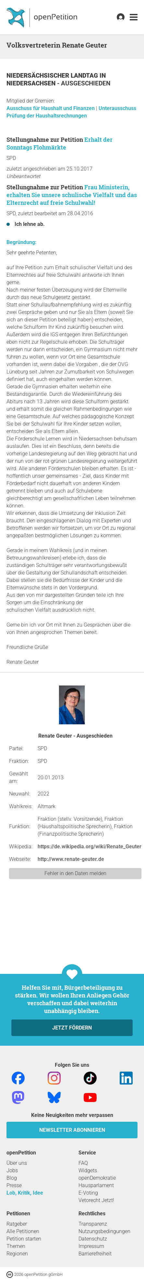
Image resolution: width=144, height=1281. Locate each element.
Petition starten (23, 1239)
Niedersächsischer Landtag (53, 75)
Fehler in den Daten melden (75, 873)
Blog (11, 1178)
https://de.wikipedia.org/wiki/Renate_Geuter (89, 846)
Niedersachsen (31, 83)
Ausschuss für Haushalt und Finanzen (51, 108)
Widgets (87, 1170)
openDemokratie (97, 1178)
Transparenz (92, 1224)
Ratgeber (16, 1224)
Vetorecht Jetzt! (96, 1200)
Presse (14, 1185)
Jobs (12, 1170)
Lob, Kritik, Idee (24, 1193)
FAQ (83, 1163)
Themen (15, 1246)
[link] (134, 17)
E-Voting (88, 1193)
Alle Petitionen (22, 1231)
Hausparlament (96, 1185)
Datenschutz (92, 1239)
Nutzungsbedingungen (104, 1231)
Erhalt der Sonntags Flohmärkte (59, 143)
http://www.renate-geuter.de (71, 859)
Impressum (91, 1246)
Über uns (16, 1163)
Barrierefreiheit (95, 1254)
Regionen (17, 1254)
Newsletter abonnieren (72, 1130)
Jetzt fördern (72, 1028)
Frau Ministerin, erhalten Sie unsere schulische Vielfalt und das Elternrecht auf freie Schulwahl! (71, 194)
